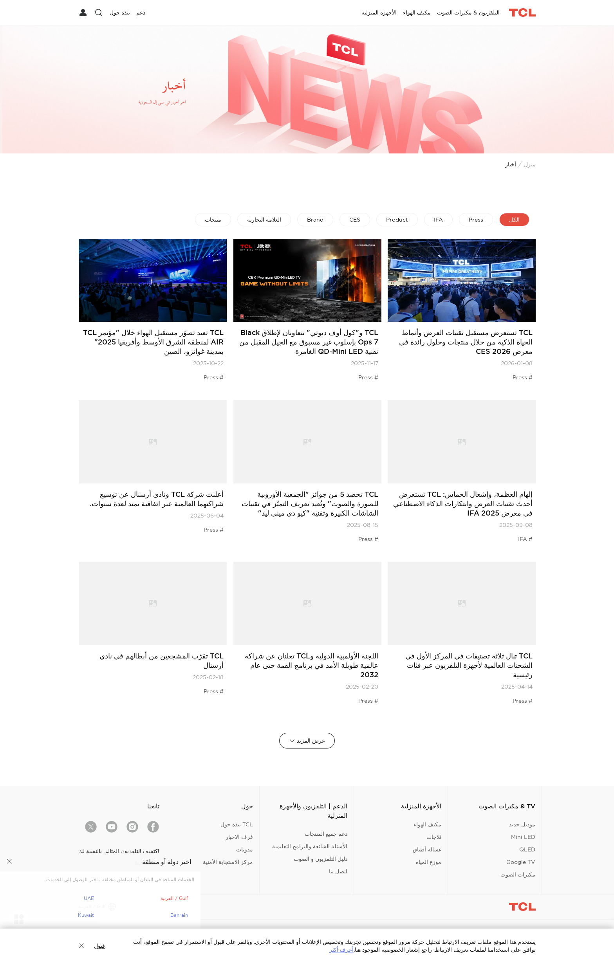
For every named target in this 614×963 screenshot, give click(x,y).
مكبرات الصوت (517, 874)
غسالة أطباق (427, 849)
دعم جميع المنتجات (326, 833)
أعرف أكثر (341, 949)
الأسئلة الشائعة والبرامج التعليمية (309, 846)
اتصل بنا (338, 871)
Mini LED (523, 836)
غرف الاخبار (239, 836)
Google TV (520, 862)
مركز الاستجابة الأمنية (228, 862)
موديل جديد (522, 824)
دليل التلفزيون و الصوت (320, 858)
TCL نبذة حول (236, 824)
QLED (527, 849)
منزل (530, 164)
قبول (99, 945)
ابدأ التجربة (146, 862)
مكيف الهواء (427, 824)
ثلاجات (433, 836)
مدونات (244, 849)
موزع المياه (428, 862)
